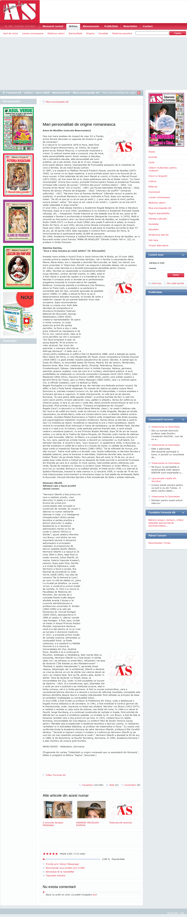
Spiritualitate (75, 33)
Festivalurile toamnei (124, 812)
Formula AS (13, 92)
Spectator (153, 229)
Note (113, 785)
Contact (148, 26)
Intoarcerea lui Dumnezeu (166, 426)
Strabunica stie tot (158, 234)
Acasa (151, 151)
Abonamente (91, 26)
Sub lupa (153, 240)
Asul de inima (10, 33)
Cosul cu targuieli (157, 176)
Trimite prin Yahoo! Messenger (62, 864)
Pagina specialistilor (159, 213)
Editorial (152, 186)
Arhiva (73, 26)
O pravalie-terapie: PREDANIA (58, 813)
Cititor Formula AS (56, 775)
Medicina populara (122, 33)
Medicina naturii (56, 33)
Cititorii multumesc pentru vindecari (162, 169)
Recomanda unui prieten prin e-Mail (65, 868)
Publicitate (111, 26)
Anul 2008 (42, 92)
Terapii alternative (158, 245)
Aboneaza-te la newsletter (60, 871)
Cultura (152, 181)
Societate (153, 224)
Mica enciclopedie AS (86, 92)
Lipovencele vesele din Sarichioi (164, 479)
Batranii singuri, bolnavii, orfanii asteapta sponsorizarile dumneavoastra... (165, 523)
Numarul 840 (61, 92)
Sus (182, 912)
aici (94, 894)
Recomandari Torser (159, 543)
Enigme (90, 33)
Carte (151, 162)
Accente (152, 157)
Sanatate (103, 33)
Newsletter (130, 26)
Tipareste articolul (55, 875)
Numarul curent (53, 26)
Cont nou (156, 283)
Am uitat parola (175, 283)
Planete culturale (157, 218)
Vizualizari (92, 785)
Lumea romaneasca (32, 33)
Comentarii (132, 785)
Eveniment (154, 192)
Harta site (172, 912)
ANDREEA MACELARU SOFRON (91, 813)
